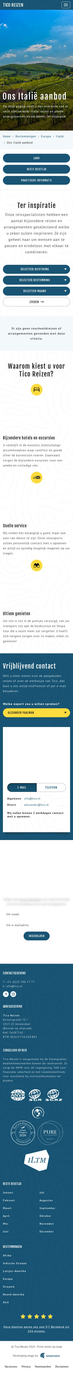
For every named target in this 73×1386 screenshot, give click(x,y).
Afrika (7, 1255)
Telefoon (51, 787)
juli (42, 1192)
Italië (60, 136)
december (47, 1231)
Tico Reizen (13, 5)
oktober (45, 1216)
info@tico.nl (32, 798)
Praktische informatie (36, 180)
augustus (46, 1200)
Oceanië (9, 1286)
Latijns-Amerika (14, 1271)
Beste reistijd (36, 169)
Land (36, 158)
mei (5, 1223)
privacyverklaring (30, 899)
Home (7, 136)
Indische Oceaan (15, 1263)
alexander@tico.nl (36, 805)
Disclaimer (62, 1366)
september (47, 1208)
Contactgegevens (14, 973)
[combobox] (36, 269)
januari (8, 1192)
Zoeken (36, 302)
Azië (6, 1302)
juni (6, 1231)
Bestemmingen (26, 136)
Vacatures (11, 1366)
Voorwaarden (43, 1366)
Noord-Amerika (13, 1294)
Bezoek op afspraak (17, 1028)
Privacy (26, 1366)
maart (7, 1208)
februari (9, 1200)
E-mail (22, 787)
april (6, 1216)
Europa (46, 136)
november (47, 1223)
